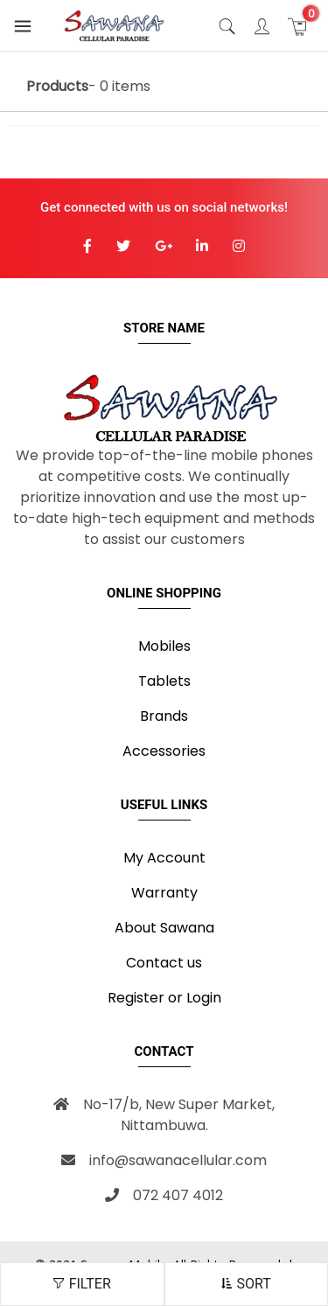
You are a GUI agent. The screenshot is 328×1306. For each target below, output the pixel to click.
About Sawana (164, 928)
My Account (164, 858)
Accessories (164, 751)
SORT (246, 1283)
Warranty (164, 893)
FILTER (82, 1283)
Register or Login (164, 998)
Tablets (164, 681)
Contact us (164, 963)
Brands (164, 716)
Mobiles (164, 646)
